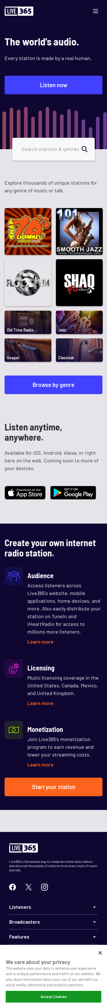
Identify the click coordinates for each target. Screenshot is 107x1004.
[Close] (100, 956)
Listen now (53, 84)
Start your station (53, 786)
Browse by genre (53, 384)
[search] (88, 149)
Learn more (40, 641)
